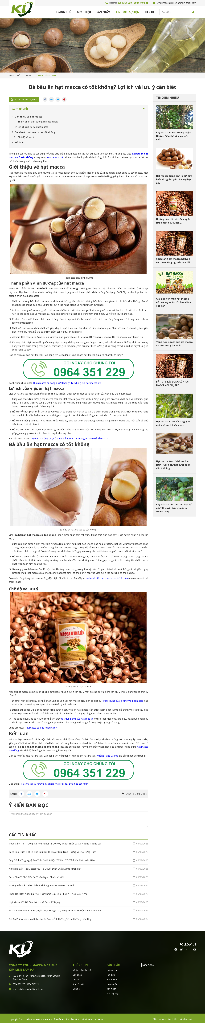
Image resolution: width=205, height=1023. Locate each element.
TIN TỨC (28, 75)
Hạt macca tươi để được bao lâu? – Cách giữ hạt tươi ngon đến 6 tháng (173, 465)
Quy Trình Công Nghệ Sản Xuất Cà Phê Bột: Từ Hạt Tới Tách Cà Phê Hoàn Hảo (78, 860)
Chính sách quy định (162, 1017)
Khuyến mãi (78, 982)
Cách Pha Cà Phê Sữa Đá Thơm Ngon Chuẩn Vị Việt (78, 876)
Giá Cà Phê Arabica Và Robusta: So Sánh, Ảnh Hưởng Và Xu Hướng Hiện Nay (78, 917)
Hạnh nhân (112, 982)
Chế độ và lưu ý (24, 137)
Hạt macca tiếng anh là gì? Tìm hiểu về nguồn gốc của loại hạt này (174, 179)
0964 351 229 (125, 2)
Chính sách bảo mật (183, 1017)
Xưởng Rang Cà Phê (108, 755)
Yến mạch (111, 986)
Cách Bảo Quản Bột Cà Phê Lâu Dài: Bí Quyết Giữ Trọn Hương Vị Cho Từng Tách (78, 851)
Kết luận (18, 142)
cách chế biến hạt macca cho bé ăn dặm (107, 578)
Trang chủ (63, 12)
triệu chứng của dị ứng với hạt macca (122, 700)
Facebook (148, 963)
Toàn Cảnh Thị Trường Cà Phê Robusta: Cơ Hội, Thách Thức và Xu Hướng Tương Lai (78, 843)
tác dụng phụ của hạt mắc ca (77, 718)
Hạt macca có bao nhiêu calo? (40, 727)
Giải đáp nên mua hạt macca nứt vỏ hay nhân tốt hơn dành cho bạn (173, 302)
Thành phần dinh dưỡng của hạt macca (36, 121)
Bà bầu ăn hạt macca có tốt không (33, 132)
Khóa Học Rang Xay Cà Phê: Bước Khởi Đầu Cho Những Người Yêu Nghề (78, 892)
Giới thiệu (84, 12)
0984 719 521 (141, 2)
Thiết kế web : (86, 1017)
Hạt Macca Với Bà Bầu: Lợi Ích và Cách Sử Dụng (78, 900)
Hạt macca (112, 968)
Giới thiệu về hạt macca (27, 116)
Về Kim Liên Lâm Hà (82, 968)
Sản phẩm (103, 12)
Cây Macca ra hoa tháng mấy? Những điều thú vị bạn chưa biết (173, 136)
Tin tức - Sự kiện (127, 12)
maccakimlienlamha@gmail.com (179, 2)
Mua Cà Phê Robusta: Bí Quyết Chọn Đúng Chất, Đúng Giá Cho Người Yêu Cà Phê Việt (78, 909)
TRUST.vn (98, 1017)
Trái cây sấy (112, 991)
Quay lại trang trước (136, 793)
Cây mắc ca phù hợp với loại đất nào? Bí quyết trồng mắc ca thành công (174, 508)
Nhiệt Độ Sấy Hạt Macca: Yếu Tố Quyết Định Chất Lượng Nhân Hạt (78, 868)
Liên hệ (150, 12)
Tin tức (76, 977)
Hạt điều (111, 972)
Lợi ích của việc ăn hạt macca (31, 126)
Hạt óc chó (112, 977)
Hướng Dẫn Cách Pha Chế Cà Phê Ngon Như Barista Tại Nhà (78, 884)
